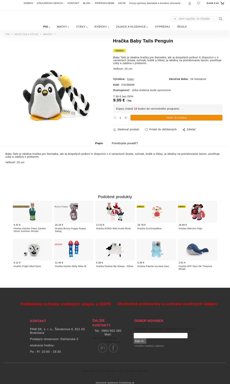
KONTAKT (74, 3)
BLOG (86, 3)
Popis (99, 143)
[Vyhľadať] (174, 19)
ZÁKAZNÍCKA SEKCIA (50, 3)
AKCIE (122, 3)
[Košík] (215, 3)
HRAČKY (48, 34)
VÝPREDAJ (162, 26)
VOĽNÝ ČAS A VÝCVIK (26, 34)
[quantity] (120, 118)
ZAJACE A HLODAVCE (131, 26)
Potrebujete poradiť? (125, 143)
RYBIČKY (101, 26)
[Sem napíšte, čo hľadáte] (201, 19)
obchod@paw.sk (105, 338)
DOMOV (28, 3)
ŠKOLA (182, 26)
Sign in (139, 341)
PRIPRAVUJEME (104, 3)
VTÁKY (80, 26)
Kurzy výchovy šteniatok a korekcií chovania (154, 3)
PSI (45, 26)
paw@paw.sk (111, 341)
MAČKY (62, 26)
